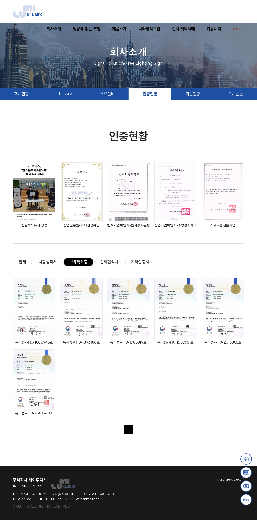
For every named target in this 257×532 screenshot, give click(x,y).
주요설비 (107, 105)
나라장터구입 (149, 28)
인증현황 (150, 105)
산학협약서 (109, 273)
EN (235, 29)
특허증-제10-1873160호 (81, 354)
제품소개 (119, 28)
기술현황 (193, 105)
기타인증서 (140, 273)
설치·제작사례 (183, 28)
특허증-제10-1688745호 (34, 354)
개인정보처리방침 (231, 492)
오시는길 (235, 105)
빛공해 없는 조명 (86, 28)
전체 (22, 273)
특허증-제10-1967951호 (175, 354)
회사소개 (54, 28)
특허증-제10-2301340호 (34, 425)
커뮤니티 (214, 28)
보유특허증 (78, 273)
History (64, 105)
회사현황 (21, 105)
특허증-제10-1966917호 (128, 354)
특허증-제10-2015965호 (222, 354)
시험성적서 (48, 273)
